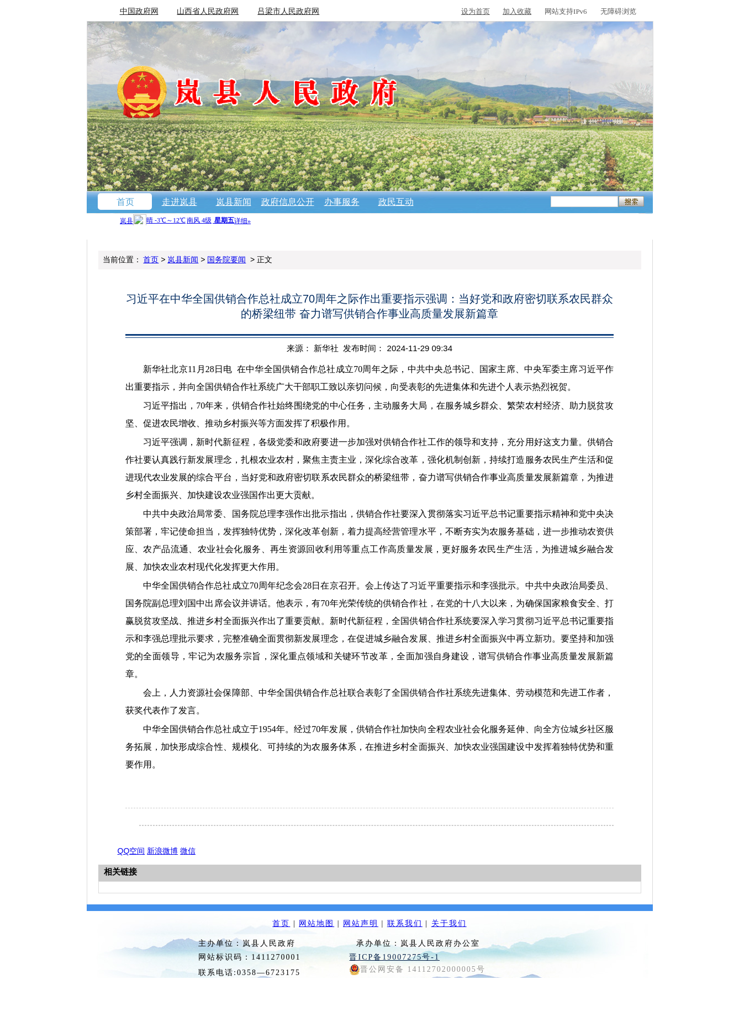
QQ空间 (131, 850)
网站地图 (316, 923)
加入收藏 (517, 11)
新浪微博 (162, 850)
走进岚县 (179, 201)
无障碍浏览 (618, 11)
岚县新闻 (233, 201)
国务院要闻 (226, 259)
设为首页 (475, 11)
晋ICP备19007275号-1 (394, 957)
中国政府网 (139, 11)
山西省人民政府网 (208, 11)
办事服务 (342, 201)
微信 (188, 850)
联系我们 (405, 923)
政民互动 (396, 201)
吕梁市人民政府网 (288, 11)
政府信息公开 (287, 201)
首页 (125, 201)
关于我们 (449, 923)
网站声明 (360, 923)
